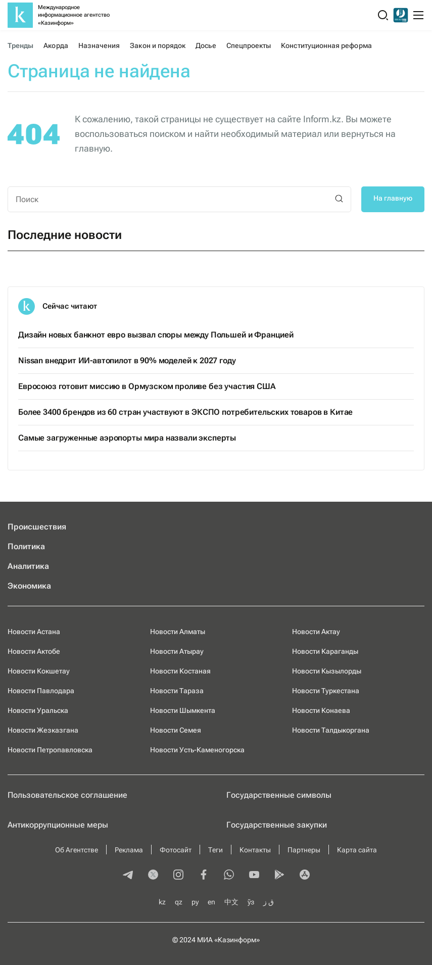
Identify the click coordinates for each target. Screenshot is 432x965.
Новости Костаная (180, 671)
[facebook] (204, 876)
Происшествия (37, 527)
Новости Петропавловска (50, 750)
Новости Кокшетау (39, 671)
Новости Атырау (177, 651)
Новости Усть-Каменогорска (197, 750)
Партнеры (303, 850)
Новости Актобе (34, 651)
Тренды (20, 45)
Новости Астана (34, 632)
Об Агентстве (76, 850)
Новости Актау (316, 632)
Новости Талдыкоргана (330, 730)
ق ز (268, 902)
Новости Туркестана (325, 691)
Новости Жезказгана (43, 730)
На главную (392, 198)
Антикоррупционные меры (58, 825)
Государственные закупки (276, 825)
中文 (231, 902)
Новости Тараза (177, 691)
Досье (206, 45)
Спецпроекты (248, 45)
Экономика (29, 586)
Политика (26, 546)
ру (195, 902)
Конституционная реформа (326, 45)
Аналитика (28, 566)
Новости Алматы (177, 632)
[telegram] (128, 876)
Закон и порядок (157, 45)
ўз (251, 902)
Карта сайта (357, 850)
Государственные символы (278, 795)
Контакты (255, 850)
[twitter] (153, 876)
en (211, 902)
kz (162, 902)
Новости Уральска (38, 710)
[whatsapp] (229, 876)
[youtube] (254, 876)
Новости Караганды (325, 651)
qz (178, 902)
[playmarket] (279, 876)
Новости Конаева (321, 710)
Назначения (99, 45)
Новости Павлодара (41, 691)
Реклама (129, 850)
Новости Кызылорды (326, 671)
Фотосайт (175, 850)
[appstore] (305, 876)
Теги (215, 850)
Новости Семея (175, 730)
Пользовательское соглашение (67, 795)
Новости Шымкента (182, 710)
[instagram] (178, 876)
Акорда (55, 45)
